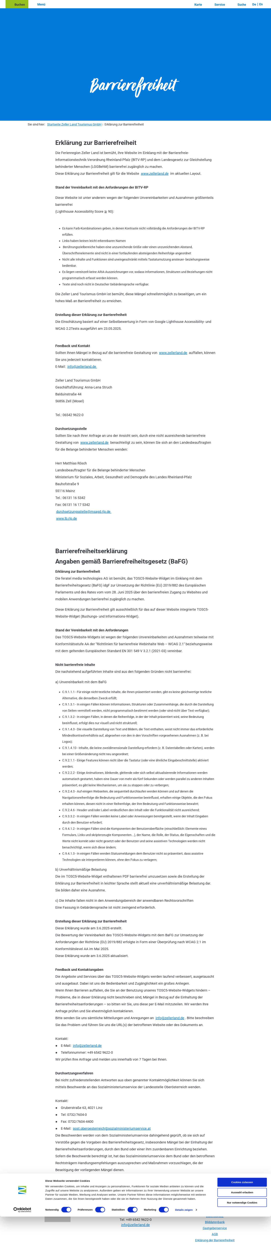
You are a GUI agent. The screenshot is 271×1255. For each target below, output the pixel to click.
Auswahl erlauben (242, 1230)
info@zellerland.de (82, 366)
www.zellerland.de (155, 173)
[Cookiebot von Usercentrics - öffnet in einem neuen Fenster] (22, 1248)
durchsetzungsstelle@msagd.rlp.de (83, 511)
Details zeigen (184, 1248)
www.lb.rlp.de (66, 518)
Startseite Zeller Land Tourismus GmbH (74, 124)
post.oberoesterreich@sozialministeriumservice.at (112, 1128)
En (261, 4)
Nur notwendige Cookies (242, 1240)
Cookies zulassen (242, 1220)
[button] (17, 4)
